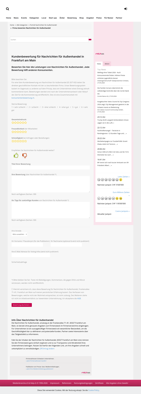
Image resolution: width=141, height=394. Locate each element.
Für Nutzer (108, 18)
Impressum (54, 383)
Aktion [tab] (107, 64)
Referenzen (66, 383)
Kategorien (34, 18)
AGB (79, 298)
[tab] (99, 63)
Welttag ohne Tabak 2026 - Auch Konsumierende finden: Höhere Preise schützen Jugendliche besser (111, 76)
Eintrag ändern (48, 349)
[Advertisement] (111, 37)
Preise (99, 18)
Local (44, 18)
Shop (81, 18)
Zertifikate (99, 383)
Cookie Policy (93, 390)
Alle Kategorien (22, 25)
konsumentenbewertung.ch (23, 98)
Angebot (90, 18)
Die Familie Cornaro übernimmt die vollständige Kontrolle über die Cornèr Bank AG (113, 91)
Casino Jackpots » (122, 214)
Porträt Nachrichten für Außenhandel (43, 25)
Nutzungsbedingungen (83, 383)
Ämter (62, 18)
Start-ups (53, 18)
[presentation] (28, 268)
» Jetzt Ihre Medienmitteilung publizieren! (39, 369)
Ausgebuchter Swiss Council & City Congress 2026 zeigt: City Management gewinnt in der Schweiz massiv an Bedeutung (113, 105)
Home (8, 18)
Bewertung (72, 18)
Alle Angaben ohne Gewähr (117, 383)
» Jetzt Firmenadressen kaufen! (36, 361)
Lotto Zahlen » (124, 179)
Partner (119, 18)
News (16, 18)
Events (24, 18)
